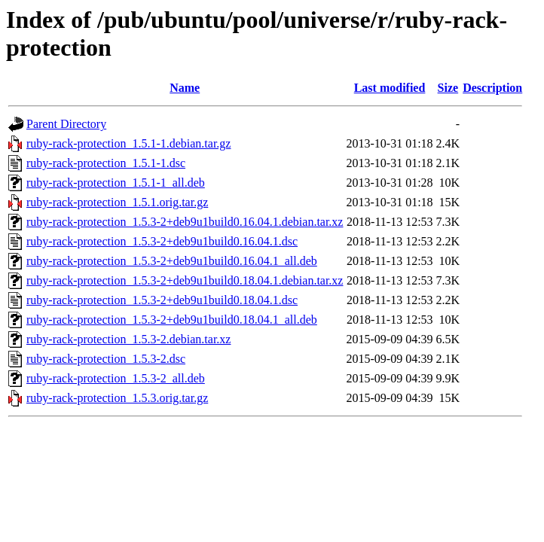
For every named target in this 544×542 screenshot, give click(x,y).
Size (448, 87)
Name (185, 87)
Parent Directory (66, 123)
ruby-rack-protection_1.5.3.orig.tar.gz (117, 397)
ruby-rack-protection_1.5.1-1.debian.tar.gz (128, 143)
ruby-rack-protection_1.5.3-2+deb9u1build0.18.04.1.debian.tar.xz (184, 280)
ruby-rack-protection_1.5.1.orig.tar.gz (117, 202)
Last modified (390, 87)
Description (492, 87)
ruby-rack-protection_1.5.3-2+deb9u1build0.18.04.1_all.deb (171, 319)
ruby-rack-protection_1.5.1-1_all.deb (115, 182)
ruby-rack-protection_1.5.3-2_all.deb (115, 378)
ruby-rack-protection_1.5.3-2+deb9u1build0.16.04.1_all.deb (171, 260)
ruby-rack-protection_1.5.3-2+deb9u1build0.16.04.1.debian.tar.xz (184, 221)
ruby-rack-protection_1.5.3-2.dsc (105, 358)
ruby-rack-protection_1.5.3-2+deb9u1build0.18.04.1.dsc (162, 300)
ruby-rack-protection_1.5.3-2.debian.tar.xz (128, 339)
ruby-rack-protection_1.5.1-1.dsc (105, 163)
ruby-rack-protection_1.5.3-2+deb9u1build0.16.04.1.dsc (162, 241)
